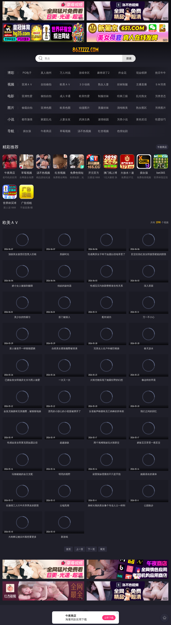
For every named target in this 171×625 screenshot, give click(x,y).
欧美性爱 (84, 96)
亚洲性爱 (27, 96)
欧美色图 (65, 108)
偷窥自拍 (27, 108)
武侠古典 (84, 119)
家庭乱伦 (46, 119)
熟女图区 (141, 108)
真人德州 (46, 73)
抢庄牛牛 (160, 73)
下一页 (91, 549)
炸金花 (122, 73)
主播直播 (141, 84)
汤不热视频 (84, 131)
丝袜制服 (122, 84)
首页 (68, 549)
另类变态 (160, 96)
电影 (11, 96)
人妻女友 (65, 119)
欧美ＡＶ (65, 84)
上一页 (79, 549)
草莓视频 (65, 131)
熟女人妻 (103, 84)
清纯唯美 (122, 108)
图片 (11, 107)
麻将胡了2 (103, 73)
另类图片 (160, 108)
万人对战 (65, 73)
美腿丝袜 (103, 108)
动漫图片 (84, 108)
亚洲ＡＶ (27, 84)
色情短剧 (122, 131)
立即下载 (109, 617)
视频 (11, 84)
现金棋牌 (141, 73)
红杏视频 (103, 131)
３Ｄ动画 (84, 84)
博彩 (11, 72)
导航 (11, 131)
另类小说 (122, 119)
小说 (11, 119)
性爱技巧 (160, 119)
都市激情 (27, 119)
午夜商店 (46, 131)
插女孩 (27, 131)
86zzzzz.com (85, 50)
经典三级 (122, 96)
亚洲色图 (46, 108)
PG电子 (27, 73)
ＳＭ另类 (160, 84)
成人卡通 (65, 96)
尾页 (102, 549)
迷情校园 (103, 119)
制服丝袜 (103, 96)
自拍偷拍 (46, 84)
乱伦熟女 (141, 96)
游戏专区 (84, 73)
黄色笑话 (141, 119)
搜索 (129, 58)
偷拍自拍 (46, 96)
